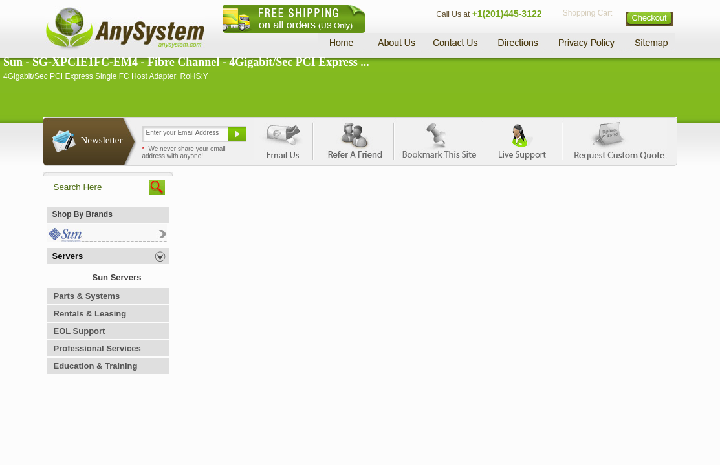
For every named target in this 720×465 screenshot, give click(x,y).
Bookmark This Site (438, 139)
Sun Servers (117, 277)
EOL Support (79, 331)
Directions (518, 42)
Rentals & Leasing (90, 313)
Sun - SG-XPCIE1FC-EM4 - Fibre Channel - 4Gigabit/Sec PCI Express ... (186, 62)
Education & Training (96, 366)
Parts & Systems (87, 296)
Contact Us (455, 42)
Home (343, 42)
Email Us (283, 139)
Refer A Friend (352, 139)
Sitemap (650, 42)
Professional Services (97, 348)
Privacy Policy (587, 42)
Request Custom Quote (613, 139)
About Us (396, 42)
